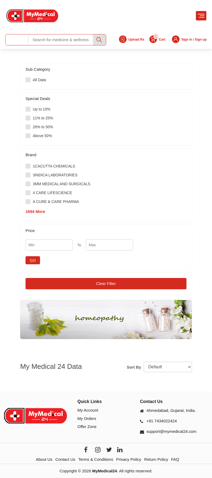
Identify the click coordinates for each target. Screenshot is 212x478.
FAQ (175, 459)
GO (33, 260)
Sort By (134, 367)
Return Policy (156, 459)
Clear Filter (106, 283)
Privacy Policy (128, 459)
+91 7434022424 (161, 421)
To (79, 245)
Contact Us (65, 459)
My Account (87, 410)
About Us (44, 459)
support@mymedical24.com (171, 431)
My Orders (86, 418)
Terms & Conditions (95, 459)
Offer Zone (86, 426)
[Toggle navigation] (201, 15)
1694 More (35, 211)
